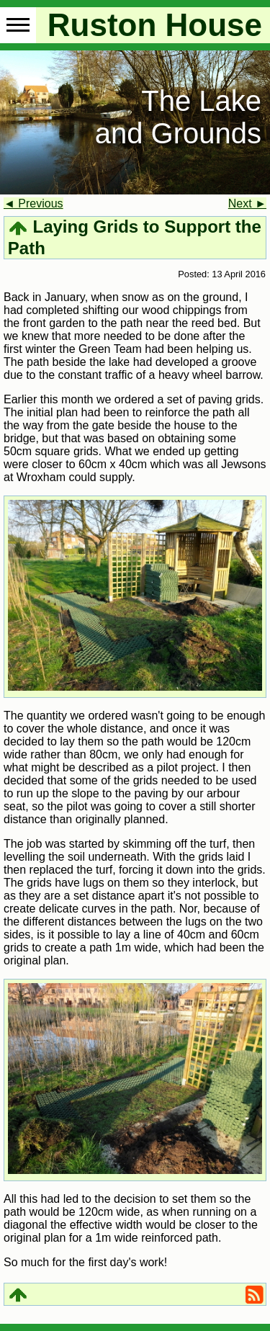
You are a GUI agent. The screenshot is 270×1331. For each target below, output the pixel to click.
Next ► (247, 203)
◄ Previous (33, 203)
